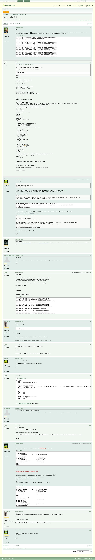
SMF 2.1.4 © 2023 (5, 558)
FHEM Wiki (83, 6)
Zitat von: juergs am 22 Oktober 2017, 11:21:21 (25, 64)
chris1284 (32, 212)
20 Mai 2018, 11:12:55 (19, 358)
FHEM (69, 6)
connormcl (7, 408)
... (14, 23)
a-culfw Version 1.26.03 (26, 242)
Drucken (90, 23)
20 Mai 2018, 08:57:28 (19, 321)
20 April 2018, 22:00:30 (19, 239)
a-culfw (17, 469)
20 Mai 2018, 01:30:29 (19, 272)
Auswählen (20, 35)
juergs (6, 178)
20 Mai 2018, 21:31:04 (19, 375)
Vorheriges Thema (80, 20)
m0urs (6, 27)
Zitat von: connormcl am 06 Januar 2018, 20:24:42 (26, 215)
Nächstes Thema (88, 20)
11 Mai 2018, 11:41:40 (19, 255)
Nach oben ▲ (91, 558)
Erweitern (24, 35)
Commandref (75, 6)
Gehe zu (74, 551)
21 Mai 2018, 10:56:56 (19, 443)
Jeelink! (47, 190)
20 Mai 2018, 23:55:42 (19, 425)
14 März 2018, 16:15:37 (19, 27)
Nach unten (5, 23)
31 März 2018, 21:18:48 (19, 178)
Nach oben (5, 545)
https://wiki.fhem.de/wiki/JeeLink (36, 226)
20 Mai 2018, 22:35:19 (19, 408)
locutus (7, 239)
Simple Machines (11, 558)
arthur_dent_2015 (9, 255)
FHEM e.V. (90, 6)
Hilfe (76, 558)
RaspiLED (7, 321)
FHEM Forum (10, 5)
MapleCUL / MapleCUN (43, 242)
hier (61, 190)
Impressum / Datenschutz (59, 6)
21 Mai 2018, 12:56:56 (19, 511)
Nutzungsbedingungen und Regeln (82, 558)
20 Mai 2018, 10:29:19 (19, 344)
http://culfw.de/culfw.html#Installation (24, 403)
